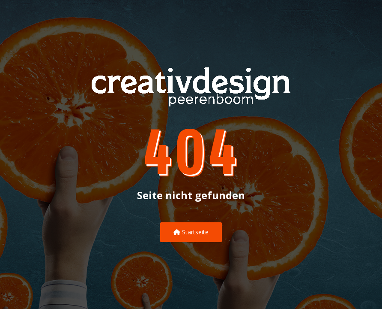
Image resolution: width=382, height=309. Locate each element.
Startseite (191, 232)
